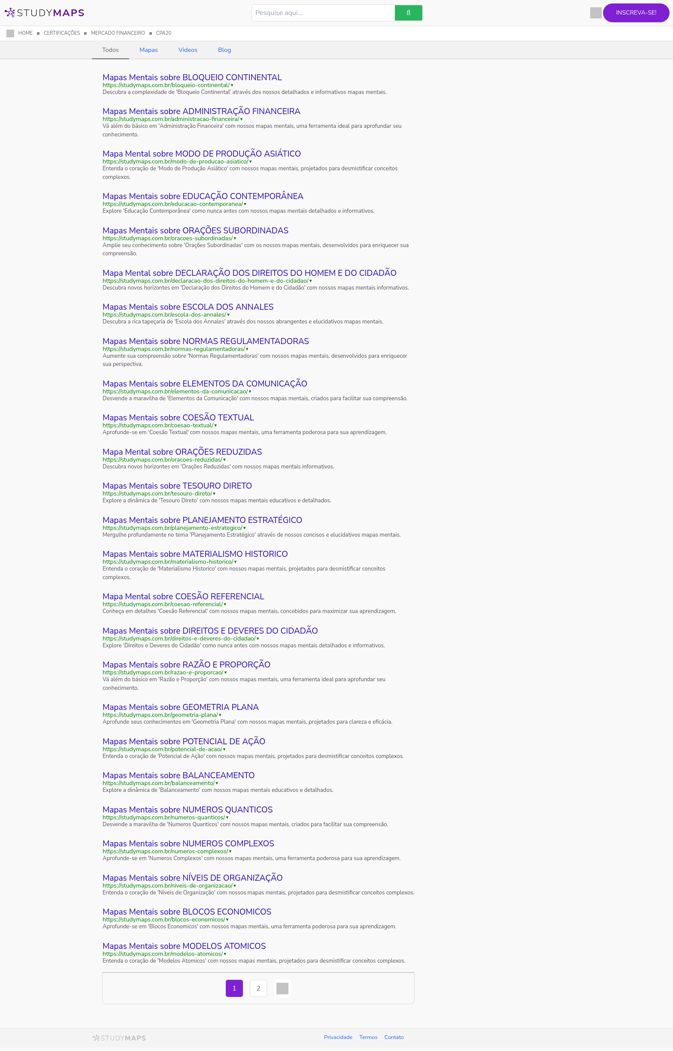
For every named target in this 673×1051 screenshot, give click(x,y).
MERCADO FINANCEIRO (118, 33)
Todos (110, 49)
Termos (368, 1037)
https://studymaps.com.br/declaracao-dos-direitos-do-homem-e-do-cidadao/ (206, 281)
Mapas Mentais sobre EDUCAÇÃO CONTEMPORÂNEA (203, 196)
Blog (224, 49)
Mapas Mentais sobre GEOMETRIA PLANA (181, 707)
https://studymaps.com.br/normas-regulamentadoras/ (174, 349)
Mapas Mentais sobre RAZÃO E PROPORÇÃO (186, 665)
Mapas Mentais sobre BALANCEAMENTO (179, 775)
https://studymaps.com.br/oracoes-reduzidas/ (162, 460)
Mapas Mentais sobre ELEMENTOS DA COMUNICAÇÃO (205, 384)
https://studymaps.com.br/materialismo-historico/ (168, 562)
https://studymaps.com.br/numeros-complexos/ (165, 852)
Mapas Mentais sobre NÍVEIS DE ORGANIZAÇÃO (193, 878)
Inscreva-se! (625, 13)
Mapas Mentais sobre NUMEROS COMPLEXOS (188, 844)
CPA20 (163, 33)
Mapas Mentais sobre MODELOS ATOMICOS (184, 946)
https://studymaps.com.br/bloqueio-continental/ (166, 85)
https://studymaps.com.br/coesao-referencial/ (163, 604)
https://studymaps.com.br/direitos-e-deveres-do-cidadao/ (179, 639)
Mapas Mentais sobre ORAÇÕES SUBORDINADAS (195, 231)
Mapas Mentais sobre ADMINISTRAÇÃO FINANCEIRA (201, 111)
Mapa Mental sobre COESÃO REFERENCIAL (183, 597)
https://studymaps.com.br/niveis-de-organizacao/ (168, 886)
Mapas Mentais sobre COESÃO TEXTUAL (178, 418)
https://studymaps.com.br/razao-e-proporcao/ (163, 673)
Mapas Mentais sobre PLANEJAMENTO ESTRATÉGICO (202, 520)
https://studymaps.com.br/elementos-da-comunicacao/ (175, 392)
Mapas (148, 49)
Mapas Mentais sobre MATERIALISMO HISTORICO (195, 554)
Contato (394, 1037)
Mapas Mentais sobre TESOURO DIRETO (177, 486)
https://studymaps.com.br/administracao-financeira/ (171, 119)
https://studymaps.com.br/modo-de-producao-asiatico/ (176, 162)
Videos (188, 49)
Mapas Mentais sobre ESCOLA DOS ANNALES (188, 307)
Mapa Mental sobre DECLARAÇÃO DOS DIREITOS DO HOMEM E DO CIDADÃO (250, 273)
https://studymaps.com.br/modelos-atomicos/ (163, 954)
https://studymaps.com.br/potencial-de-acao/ (162, 749)
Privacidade (338, 1037)
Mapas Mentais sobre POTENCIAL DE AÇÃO (184, 742)
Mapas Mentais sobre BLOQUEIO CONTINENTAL (192, 78)
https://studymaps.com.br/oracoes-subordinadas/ (168, 239)
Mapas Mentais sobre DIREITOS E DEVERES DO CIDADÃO (210, 631)
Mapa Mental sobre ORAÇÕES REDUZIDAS (182, 452)
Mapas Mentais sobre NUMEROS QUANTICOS (188, 810)
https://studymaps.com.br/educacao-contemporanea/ (173, 204)
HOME (25, 33)
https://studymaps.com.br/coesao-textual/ (158, 426)
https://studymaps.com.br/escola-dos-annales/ (164, 315)
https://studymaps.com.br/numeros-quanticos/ (164, 818)
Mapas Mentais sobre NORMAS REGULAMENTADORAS (206, 341)
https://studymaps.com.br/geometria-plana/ (160, 715)
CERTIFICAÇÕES (62, 33)
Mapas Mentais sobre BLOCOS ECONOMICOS (187, 912)
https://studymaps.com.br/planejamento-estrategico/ (173, 528)
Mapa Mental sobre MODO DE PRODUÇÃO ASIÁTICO (202, 154)
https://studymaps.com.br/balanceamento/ (159, 783)
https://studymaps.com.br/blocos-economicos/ (164, 920)
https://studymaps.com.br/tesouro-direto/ (157, 494)
